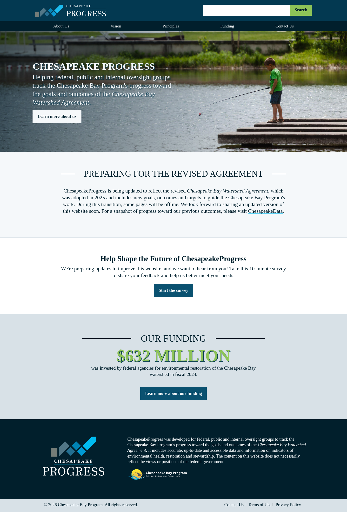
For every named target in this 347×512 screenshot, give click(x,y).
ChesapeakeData (265, 211)
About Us (61, 26)
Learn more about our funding (173, 393)
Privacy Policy (288, 504)
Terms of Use (259, 504)
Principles (171, 26)
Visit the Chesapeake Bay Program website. (157, 474)
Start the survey (173, 290)
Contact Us (284, 26)
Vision (115, 26)
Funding (227, 26)
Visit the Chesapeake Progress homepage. (73, 456)
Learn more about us (57, 116)
